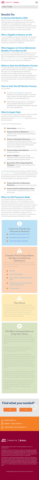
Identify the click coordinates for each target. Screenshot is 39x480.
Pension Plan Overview (16, 274)
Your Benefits (19, 93)
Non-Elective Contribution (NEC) (13, 58)
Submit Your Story (12, 423)
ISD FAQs (12, 271)
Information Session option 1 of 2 (19, 234)
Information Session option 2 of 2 (19, 237)
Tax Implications (14, 288)
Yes (10, 409)
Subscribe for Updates (14, 427)
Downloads (9, 420)
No (26, 409)
